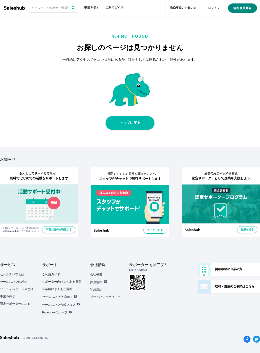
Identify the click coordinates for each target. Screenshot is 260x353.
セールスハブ (14, 8)
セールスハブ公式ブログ (61, 304)
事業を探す (91, 7)
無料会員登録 (242, 8)
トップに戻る (130, 123)
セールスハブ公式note (59, 296)
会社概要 (96, 274)
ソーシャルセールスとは (16, 289)
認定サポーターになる (15, 303)
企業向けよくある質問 (57, 289)
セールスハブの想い (13, 281)
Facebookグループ (57, 312)
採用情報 (98, 282)
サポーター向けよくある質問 (61, 281)
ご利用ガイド (114, 7)
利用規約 (96, 289)
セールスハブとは (12, 274)
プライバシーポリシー (105, 296)
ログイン (214, 8)
